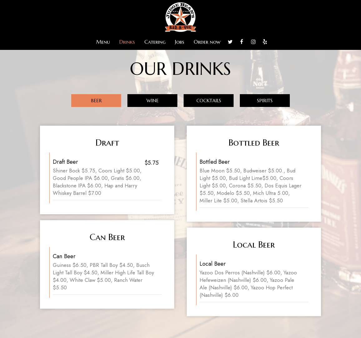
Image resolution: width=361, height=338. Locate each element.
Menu (103, 42)
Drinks (127, 42)
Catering (155, 42)
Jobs (179, 42)
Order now (207, 42)
